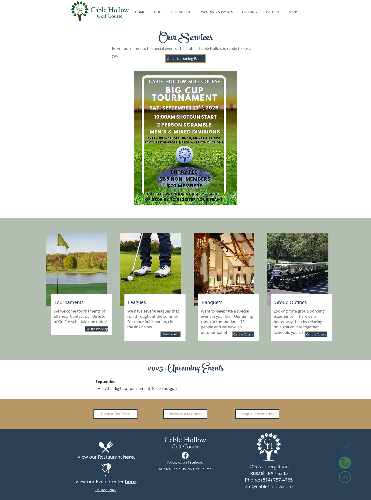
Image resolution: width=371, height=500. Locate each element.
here (128, 457)
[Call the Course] (243, 334)
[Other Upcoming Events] (185, 58)
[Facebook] (185, 455)
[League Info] (170, 334)
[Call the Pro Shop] (96, 329)
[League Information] (257, 414)
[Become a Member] (185, 414)
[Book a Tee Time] (115, 414)
